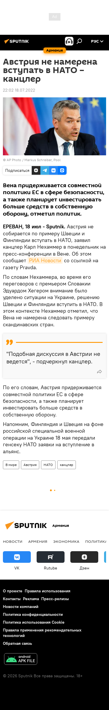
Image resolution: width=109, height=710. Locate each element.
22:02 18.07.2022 (19, 90)
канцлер (66, 465)
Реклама (31, 598)
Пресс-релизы (55, 598)
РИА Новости (45, 260)
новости (12, 541)
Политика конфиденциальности (33, 614)
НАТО (48, 465)
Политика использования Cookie (34, 622)
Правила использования (47, 591)
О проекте (12, 591)
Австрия (30, 465)
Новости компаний (20, 606)
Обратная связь (17, 643)
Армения (37, 541)
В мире (11, 465)
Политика (96, 541)
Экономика (66, 541)
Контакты (12, 598)
